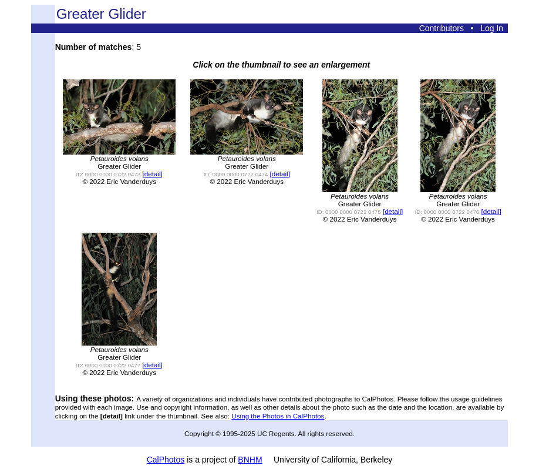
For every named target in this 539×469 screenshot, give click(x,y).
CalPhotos (166, 459)
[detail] (153, 173)
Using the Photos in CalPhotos (277, 416)
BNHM (250, 459)
